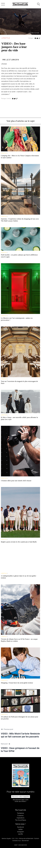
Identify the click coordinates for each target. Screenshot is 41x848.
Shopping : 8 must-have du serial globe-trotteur (17, 683)
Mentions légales (6, 838)
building (29, 73)
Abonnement (25, 840)
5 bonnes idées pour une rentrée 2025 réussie (16, 481)
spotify (20, 834)
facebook (20, 827)
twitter (20, 829)
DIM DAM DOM (22, 845)
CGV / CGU (15, 838)
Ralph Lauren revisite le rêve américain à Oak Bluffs (19, 542)
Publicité (36, 838)
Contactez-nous (16, 840)
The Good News (20, 820)
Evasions (20, 815)
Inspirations (20, 818)
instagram (20, 832)
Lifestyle (5, 38)
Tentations (20, 813)
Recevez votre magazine (20, 796)
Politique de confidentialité (26, 838)
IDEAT (15, 845)
